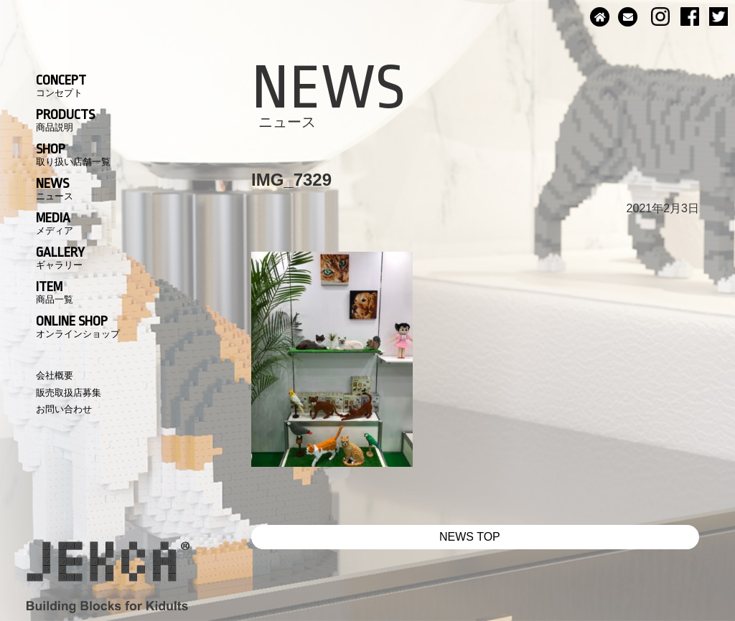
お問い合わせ (64, 409)
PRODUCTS (65, 120)
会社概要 (54, 375)
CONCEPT (61, 85)
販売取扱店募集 (68, 392)
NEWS (54, 189)
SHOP (73, 154)
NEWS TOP (469, 537)
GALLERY (60, 257)
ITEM (54, 292)
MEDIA (54, 223)
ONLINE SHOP (78, 326)
